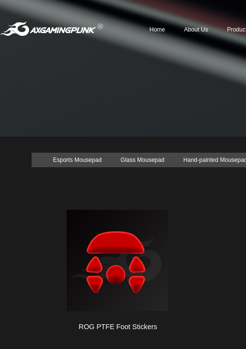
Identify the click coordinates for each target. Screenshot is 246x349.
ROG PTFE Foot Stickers (118, 327)
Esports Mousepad (77, 160)
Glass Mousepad (142, 160)
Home (157, 29)
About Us (196, 29)
